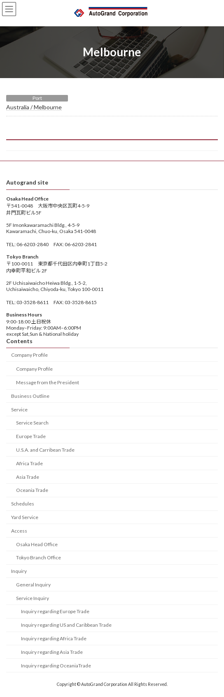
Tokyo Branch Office (38, 557)
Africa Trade (29, 463)
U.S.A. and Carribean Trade (45, 450)
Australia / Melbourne (34, 107)
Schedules (22, 504)
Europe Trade (31, 436)
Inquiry (19, 571)
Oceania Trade (32, 490)
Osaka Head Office (37, 544)
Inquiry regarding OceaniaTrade (56, 665)
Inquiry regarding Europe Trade (55, 612)
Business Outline (30, 396)
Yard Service (24, 517)
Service (19, 409)
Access (19, 531)
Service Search (32, 423)
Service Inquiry (32, 598)
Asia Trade (27, 477)
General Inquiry (33, 585)
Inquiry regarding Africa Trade (53, 638)
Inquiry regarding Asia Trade (52, 652)
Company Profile (29, 355)
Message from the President (47, 382)
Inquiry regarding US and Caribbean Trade (66, 625)
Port (37, 98)
